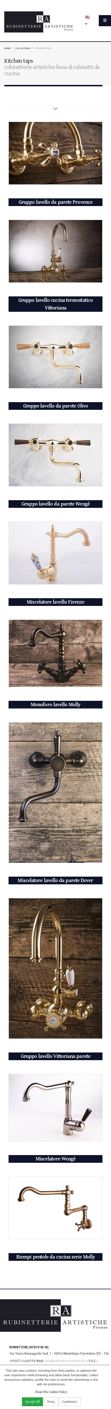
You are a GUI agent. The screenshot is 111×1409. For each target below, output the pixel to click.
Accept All (32, 1402)
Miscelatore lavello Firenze (55, 602)
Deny (51, 1402)
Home (7, 48)
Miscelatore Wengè (56, 1159)
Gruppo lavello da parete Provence (55, 202)
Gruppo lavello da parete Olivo (55, 406)
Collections (22, 48)
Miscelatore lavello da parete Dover (55, 880)
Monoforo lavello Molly (55, 705)
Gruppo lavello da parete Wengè (55, 504)
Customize (69, 1402)
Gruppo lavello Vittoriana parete (55, 1056)
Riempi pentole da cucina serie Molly (55, 1257)
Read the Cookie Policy (51, 1392)
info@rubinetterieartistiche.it (66, 1361)
